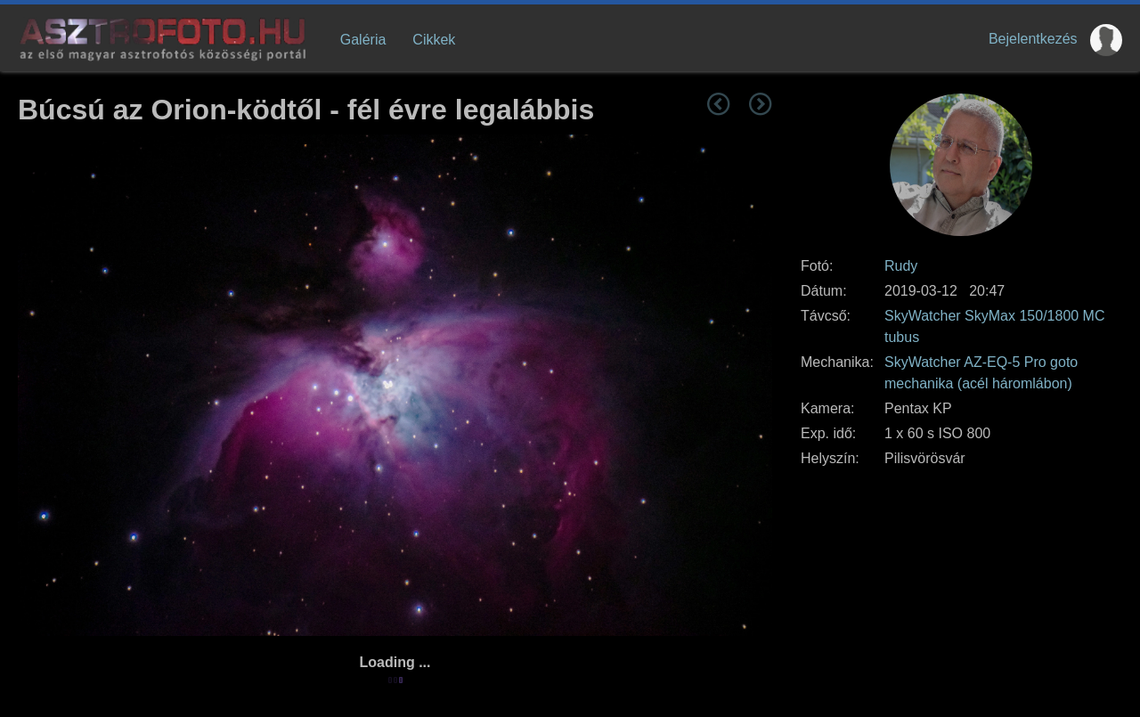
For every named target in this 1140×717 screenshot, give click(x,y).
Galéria (363, 39)
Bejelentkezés (1033, 38)
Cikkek (433, 39)
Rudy (900, 265)
